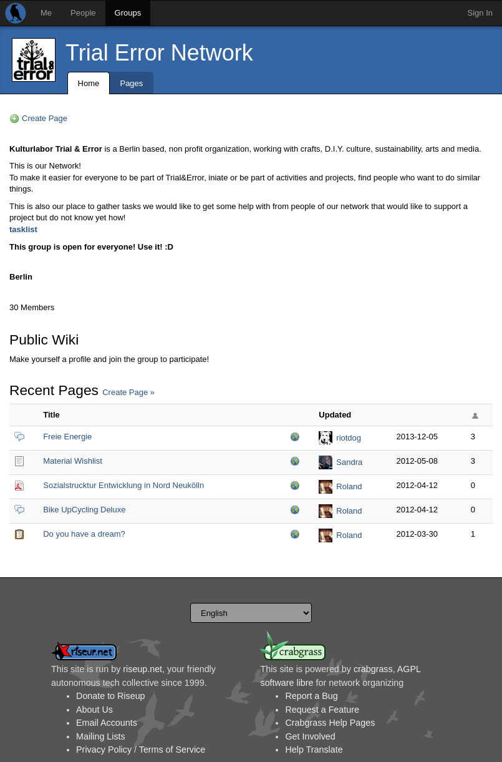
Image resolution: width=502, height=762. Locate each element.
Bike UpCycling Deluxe (84, 509)
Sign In (480, 12)
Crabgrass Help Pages (330, 723)
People (82, 12)
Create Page (44, 118)
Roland (349, 486)
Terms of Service (172, 750)
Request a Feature (322, 710)
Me (46, 12)
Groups (128, 12)
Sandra (349, 462)
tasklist (23, 229)
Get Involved (310, 736)
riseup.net (142, 669)
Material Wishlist (72, 461)
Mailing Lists (100, 736)
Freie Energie (67, 436)
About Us (94, 710)
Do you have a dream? (84, 534)
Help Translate (313, 750)
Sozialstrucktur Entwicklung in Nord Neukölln (123, 485)
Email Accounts (106, 723)
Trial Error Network (159, 53)
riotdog (348, 437)
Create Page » (128, 392)
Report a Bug (311, 696)
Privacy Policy (104, 750)
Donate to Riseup (110, 696)
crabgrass (373, 669)
